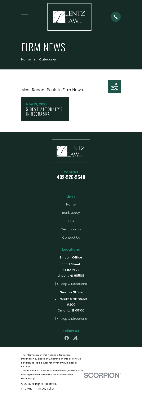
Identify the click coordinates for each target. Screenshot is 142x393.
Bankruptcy (71, 212)
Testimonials (71, 229)
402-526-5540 (71, 177)
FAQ (71, 221)
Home (71, 204)
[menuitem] (27, 388)
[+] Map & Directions (71, 284)
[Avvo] (75, 338)
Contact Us (71, 237)
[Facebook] (66, 338)
